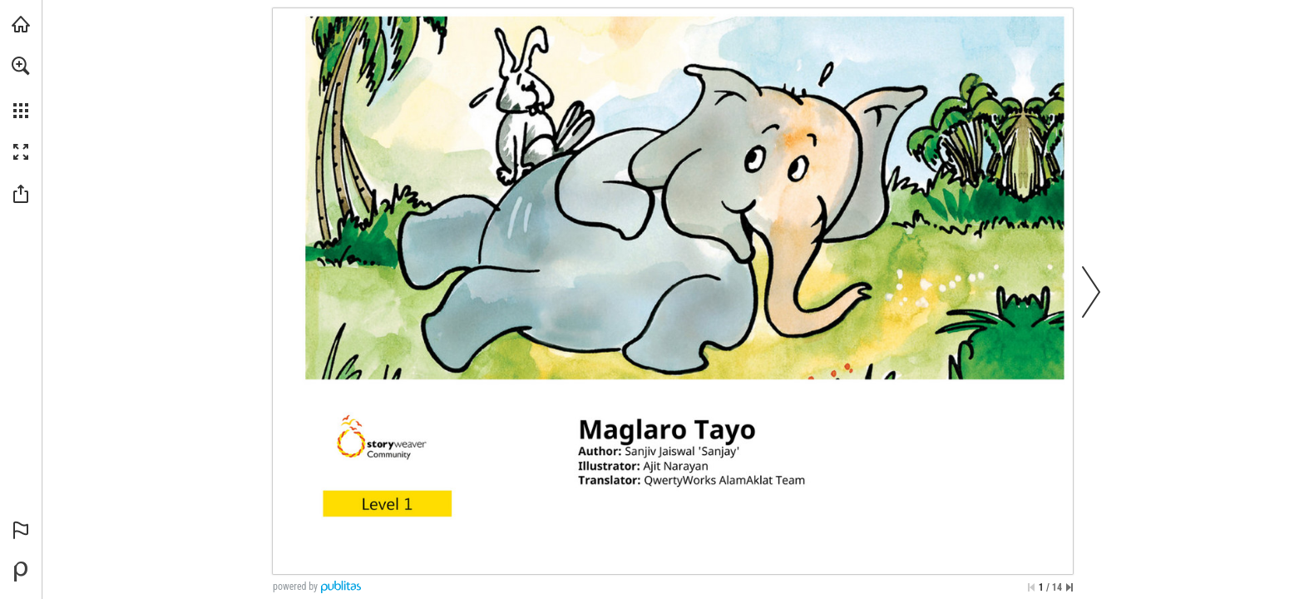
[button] (21, 66)
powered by (295, 586)
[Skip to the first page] (1031, 587)
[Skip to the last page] (1069, 587)
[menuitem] (21, 87)
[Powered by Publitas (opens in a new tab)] (21, 571)
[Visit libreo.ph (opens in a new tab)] (21, 24)
